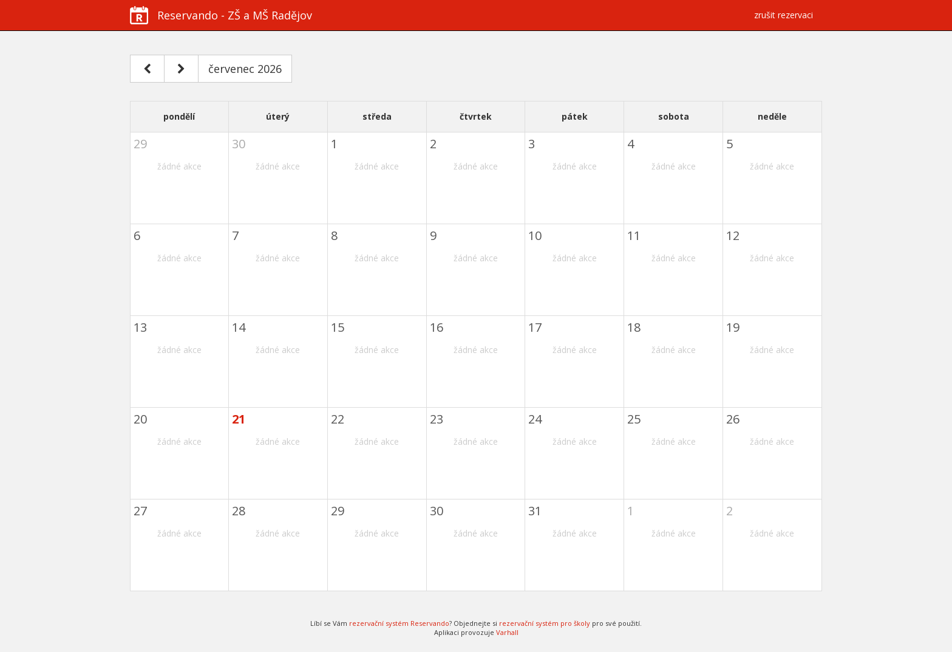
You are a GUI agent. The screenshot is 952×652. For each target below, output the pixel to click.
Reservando (221, 15)
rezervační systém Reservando (399, 623)
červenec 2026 (245, 68)
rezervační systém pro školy (544, 623)
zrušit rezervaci (783, 15)
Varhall (507, 632)
